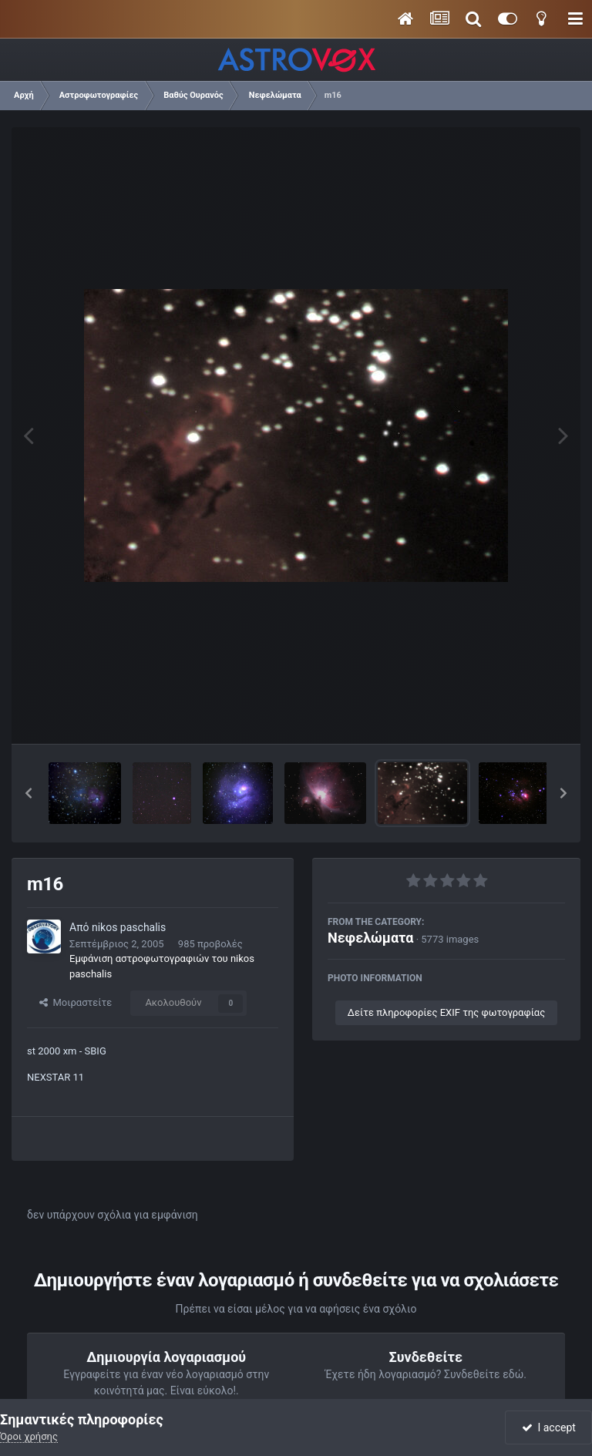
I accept (549, 1427)
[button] (28, 793)
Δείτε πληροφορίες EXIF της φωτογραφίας (446, 1012)
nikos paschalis (129, 927)
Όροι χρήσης (29, 1436)
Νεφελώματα (370, 938)
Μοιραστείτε (75, 1002)
